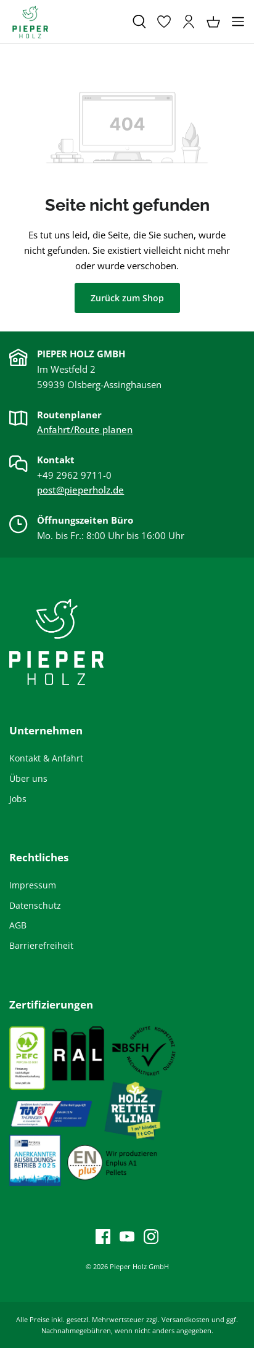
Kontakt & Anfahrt (46, 758)
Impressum (32, 885)
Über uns (28, 778)
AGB (18, 925)
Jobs (18, 799)
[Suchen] (139, 21)
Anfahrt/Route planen (85, 429)
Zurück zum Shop (127, 298)
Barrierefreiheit (41, 945)
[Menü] (238, 21)
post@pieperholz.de (80, 490)
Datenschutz (35, 905)
